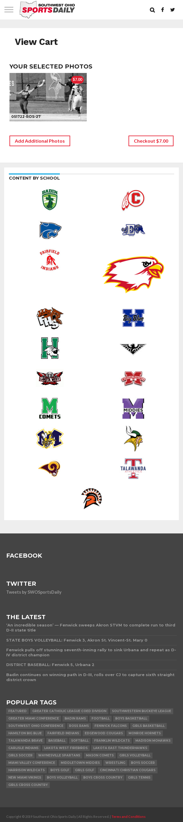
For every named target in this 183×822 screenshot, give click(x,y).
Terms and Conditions (128, 816)
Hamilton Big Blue (25, 733)
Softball (80, 741)
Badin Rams (75, 718)
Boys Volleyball (62, 777)
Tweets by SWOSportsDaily (34, 592)
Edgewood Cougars (104, 733)
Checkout (151, 141)
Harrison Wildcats (26, 770)
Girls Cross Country (28, 785)
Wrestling (115, 763)
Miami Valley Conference (31, 763)
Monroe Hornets (145, 733)
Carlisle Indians (23, 748)
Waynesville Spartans (59, 755)
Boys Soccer (143, 763)
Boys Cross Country (102, 777)
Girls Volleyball (134, 755)
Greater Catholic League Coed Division (69, 711)
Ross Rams (79, 726)
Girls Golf (84, 770)
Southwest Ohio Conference (35, 726)
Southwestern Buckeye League (141, 711)
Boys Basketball (131, 718)
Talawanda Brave (25, 741)
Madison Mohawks (153, 741)
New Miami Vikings (24, 777)
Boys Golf (59, 770)
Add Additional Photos (40, 141)
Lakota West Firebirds (66, 748)
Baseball (56, 741)
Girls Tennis (139, 777)
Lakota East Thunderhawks (120, 748)
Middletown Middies (80, 763)
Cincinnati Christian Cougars (127, 770)
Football (101, 718)
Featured (17, 711)
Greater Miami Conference (33, 718)
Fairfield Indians (63, 733)
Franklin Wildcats (112, 741)
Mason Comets (100, 755)
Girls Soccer (20, 755)
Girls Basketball (148, 726)
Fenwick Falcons (110, 726)
